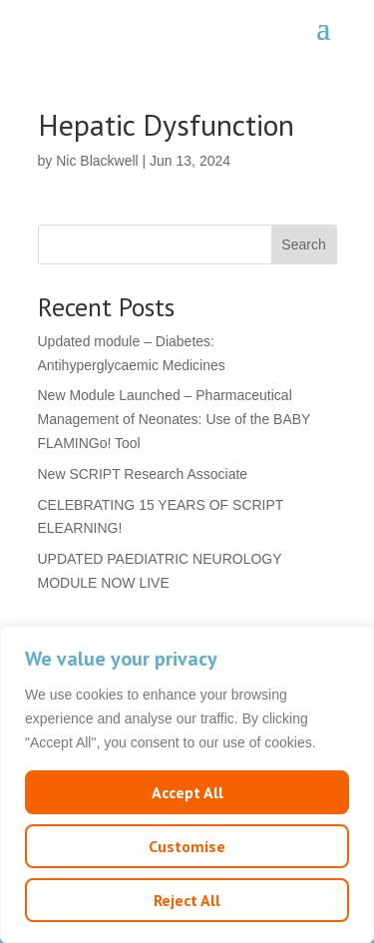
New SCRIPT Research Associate (143, 474)
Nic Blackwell (97, 161)
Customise (187, 846)
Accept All (187, 792)
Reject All (187, 900)
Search (303, 244)
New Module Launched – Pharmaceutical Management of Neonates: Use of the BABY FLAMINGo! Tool (174, 419)
